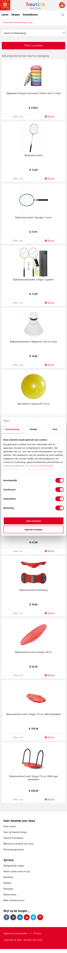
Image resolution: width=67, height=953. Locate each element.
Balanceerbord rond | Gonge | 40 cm (33, 652)
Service (9, 860)
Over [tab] (55, 429)
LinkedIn (20, 917)
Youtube (27, 917)
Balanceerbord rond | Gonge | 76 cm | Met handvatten (33, 714)
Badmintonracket (34, 155)
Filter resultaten (33, 45)
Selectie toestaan (33, 529)
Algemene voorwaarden (16, 933)
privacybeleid (45, 465)
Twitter (33, 917)
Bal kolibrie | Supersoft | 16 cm (34, 403)
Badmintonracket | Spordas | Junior (33, 217)
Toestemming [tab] (12, 429)
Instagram (13, 917)
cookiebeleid (10, 469)
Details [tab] (33, 429)
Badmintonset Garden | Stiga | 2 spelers (33, 279)
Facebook (6, 917)
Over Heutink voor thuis (19, 821)
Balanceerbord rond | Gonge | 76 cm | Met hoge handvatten (33, 778)
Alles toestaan (33, 521)
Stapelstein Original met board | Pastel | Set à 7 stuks (33, 93)
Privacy (37, 933)
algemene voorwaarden (40, 469)
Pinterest (40, 917)
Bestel (49, 116)
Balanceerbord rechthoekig (33, 589)
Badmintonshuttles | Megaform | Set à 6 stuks (33, 341)
